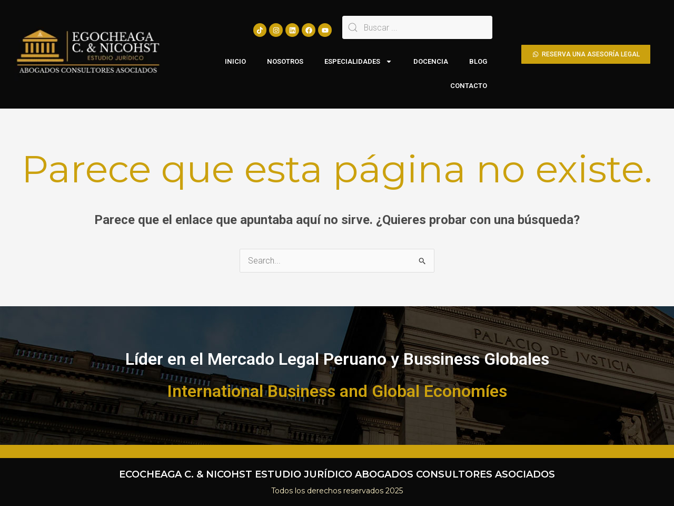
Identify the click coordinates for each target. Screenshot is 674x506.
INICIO (235, 61)
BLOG (478, 61)
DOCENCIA (430, 61)
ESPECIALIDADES (358, 61)
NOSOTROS (285, 61)
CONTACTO (468, 86)
